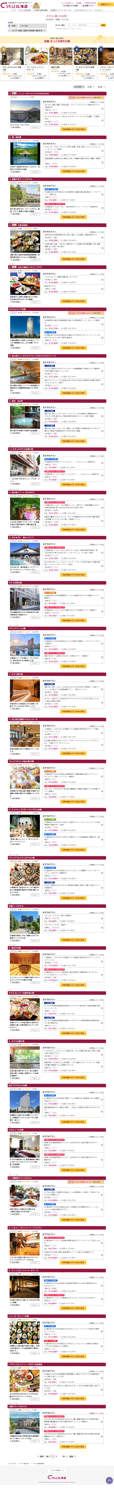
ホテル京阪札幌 (15, 596)
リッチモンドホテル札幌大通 (21, 462)
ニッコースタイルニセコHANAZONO (29, 107)
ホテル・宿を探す (25, 10)
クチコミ (13, 110)
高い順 (100, 100)
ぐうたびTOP (12, 1477)
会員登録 (78, 3)
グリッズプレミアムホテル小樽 (22, 871)
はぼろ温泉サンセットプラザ (25, 280)
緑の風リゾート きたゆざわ (21, 505)
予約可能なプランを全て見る (74, 142)
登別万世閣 (15, 961)
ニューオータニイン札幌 (18, 1329)
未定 (12, 39)
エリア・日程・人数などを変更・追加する (27, 44)
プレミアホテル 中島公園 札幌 (21, 774)
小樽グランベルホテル (17, 1419)
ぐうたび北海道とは (67, 3)
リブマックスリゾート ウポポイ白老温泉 (25, 1377)
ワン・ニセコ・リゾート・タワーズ (23, 1283)
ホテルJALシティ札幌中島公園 (21, 1006)
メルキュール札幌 (16, 1143)
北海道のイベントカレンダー (61, 10)
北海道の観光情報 (41, 10)
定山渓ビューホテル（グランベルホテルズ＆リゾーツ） (32, 369)
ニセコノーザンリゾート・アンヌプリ (25, 1241)
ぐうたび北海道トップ (57, 1484)
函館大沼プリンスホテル (20, 192)
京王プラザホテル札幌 (18, 1098)
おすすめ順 (77, 100)
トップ (13, 10)
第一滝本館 (15, 150)
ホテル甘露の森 (16, 1054)
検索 (103, 38)
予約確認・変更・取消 (90, 3)
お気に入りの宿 (70, 6)
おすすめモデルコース (83, 10)
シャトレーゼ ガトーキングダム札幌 (25, 823)
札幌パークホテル (16, 919)
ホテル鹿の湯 (16, 687)
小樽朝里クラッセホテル (20, 1191)
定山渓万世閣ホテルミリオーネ (23, 732)
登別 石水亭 (16, 414)
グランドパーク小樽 (17, 641)
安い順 (89, 100)
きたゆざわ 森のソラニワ (21, 551)
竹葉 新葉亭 (18, 238)
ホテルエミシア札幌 (17, 322)
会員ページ (87, 6)
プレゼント (98, 10)
